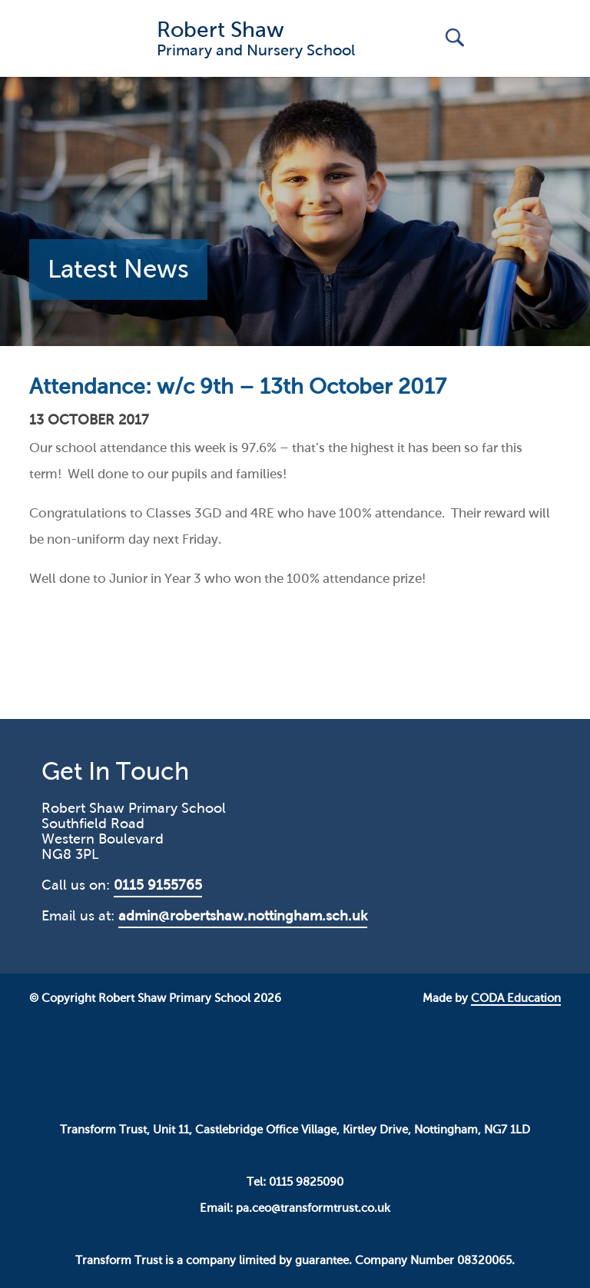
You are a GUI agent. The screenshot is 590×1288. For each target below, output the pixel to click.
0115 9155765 (158, 885)
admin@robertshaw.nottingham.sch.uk (242, 916)
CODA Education (516, 998)
